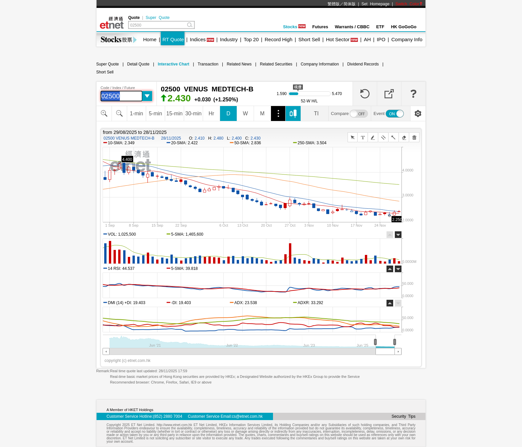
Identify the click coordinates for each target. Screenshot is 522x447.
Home (149, 39)
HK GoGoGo (403, 26)
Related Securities (276, 64)
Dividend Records (363, 64)
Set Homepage (376, 4)
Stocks (294, 26)
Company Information (320, 64)
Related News (239, 64)
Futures (320, 26)
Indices (198, 39)
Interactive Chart (173, 64)
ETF (380, 26)
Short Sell (309, 39)
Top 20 (251, 39)
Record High (278, 39)
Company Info (406, 39)
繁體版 (334, 4)
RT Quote (173, 39)
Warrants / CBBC (352, 26)
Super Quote (157, 17)
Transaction (208, 64)
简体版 (350, 4)
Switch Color (409, 4)
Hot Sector (338, 39)
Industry (229, 39)
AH (367, 39)
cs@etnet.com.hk (247, 416)
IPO (381, 39)
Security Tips (403, 416)
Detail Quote (138, 64)
